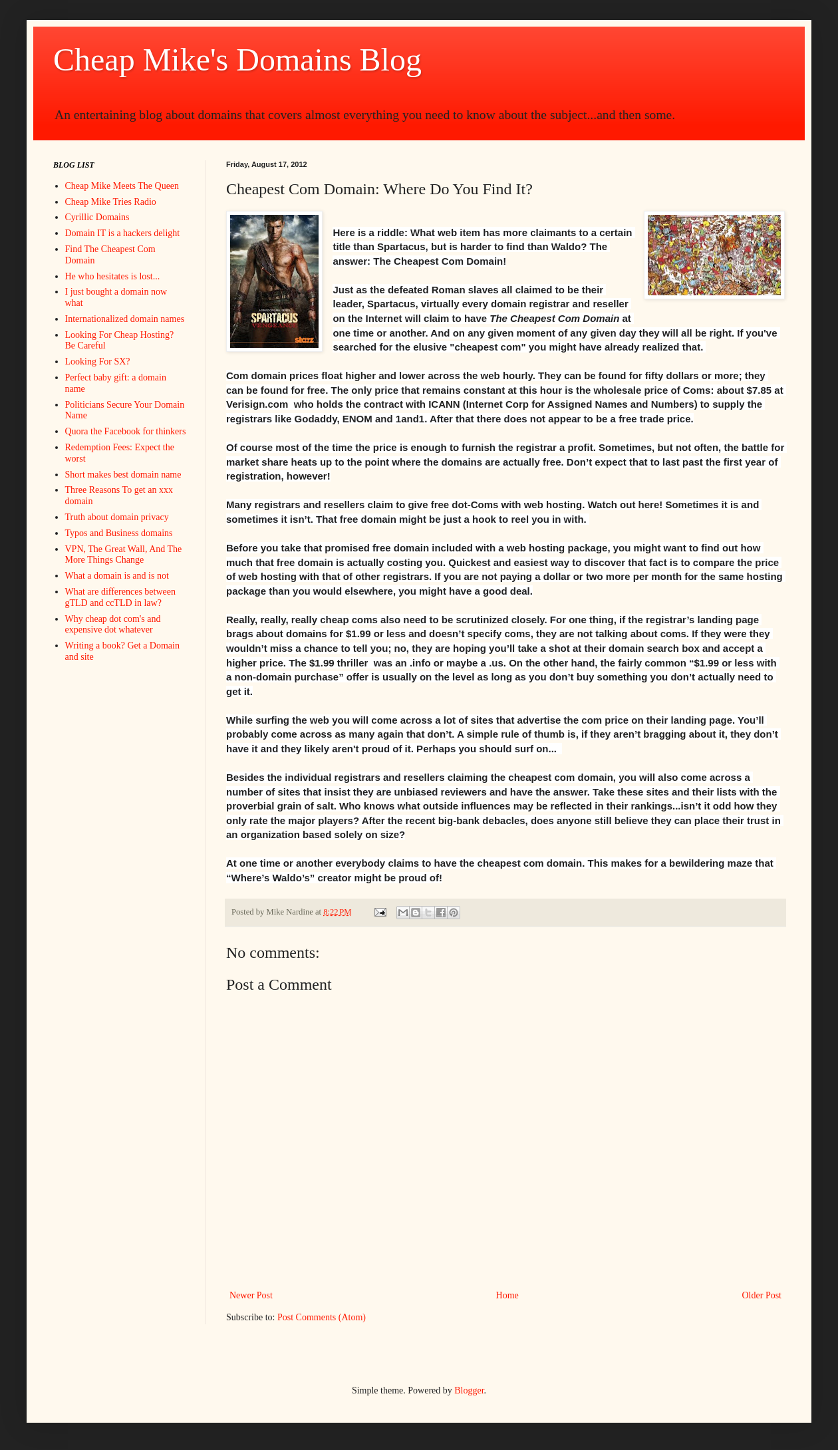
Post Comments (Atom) (321, 1317)
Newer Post (251, 1295)
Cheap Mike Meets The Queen (122, 186)
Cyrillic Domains (97, 217)
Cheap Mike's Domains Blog (237, 59)
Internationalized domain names (125, 319)
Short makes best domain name (123, 475)
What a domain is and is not (117, 576)
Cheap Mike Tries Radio (110, 202)
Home (507, 1295)
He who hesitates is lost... (112, 276)
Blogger (469, 1390)
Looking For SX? (97, 361)
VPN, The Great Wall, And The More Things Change (123, 554)
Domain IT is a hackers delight (122, 233)
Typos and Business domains (119, 533)
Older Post (762, 1295)
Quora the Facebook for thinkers (125, 431)
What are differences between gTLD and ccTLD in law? (120, 597)
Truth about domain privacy (117, 517)
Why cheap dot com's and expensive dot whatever (113, 624)
